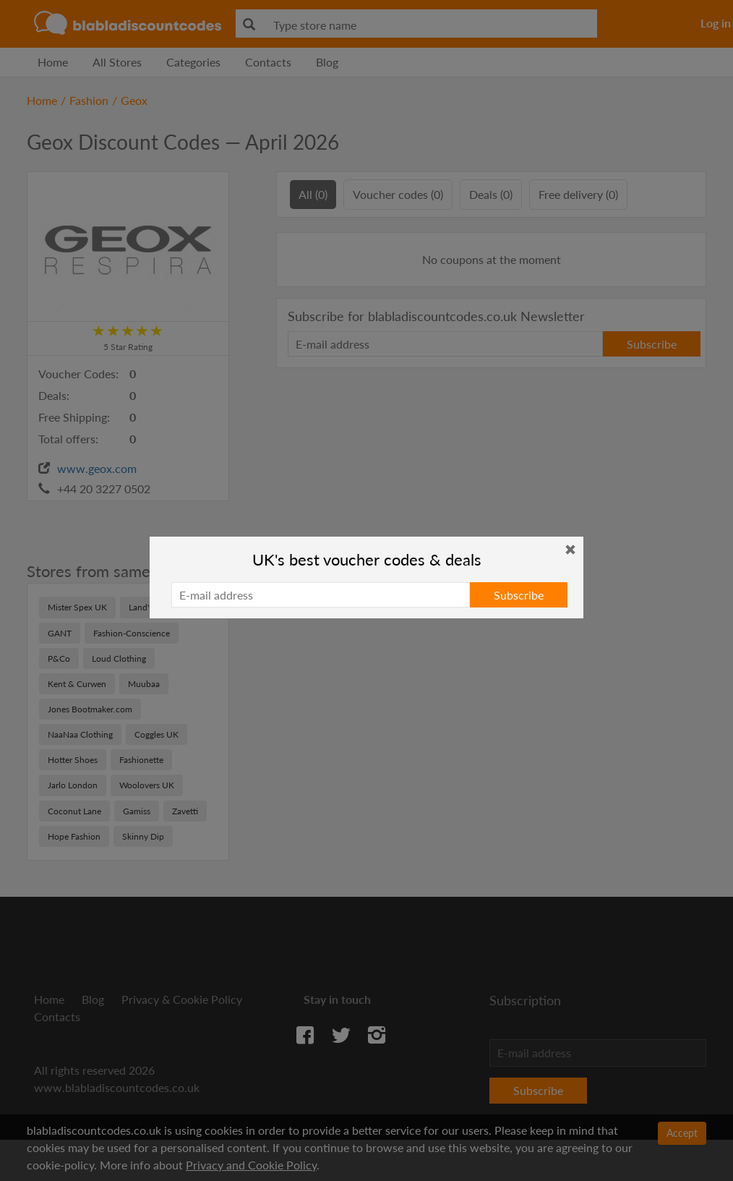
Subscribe (519, 595)
